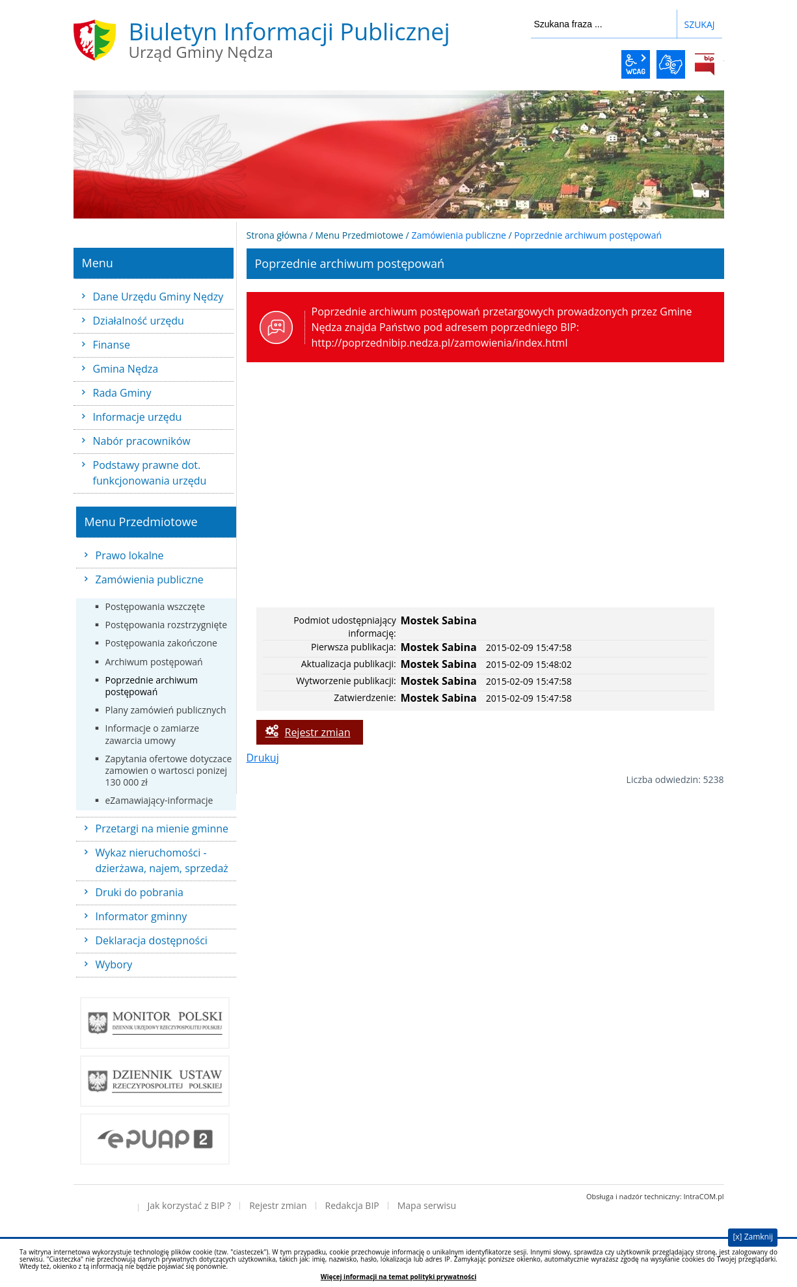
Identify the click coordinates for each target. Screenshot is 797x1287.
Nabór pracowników (142, 441)
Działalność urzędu (138, 320)
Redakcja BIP (352, 1205)
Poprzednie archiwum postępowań (151, 686)
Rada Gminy (122, 393)
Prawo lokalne (130, 555)
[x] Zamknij (753, 1236)
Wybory (114, 964)
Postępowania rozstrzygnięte (166, 624)
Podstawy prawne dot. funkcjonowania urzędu (150, 473)
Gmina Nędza (126, 369)
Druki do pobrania (140, 892)
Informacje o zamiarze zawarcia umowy (152, 734)
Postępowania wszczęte (155, 606)
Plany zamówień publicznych (165, 710)
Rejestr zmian (318, 732)
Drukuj (263, 757)
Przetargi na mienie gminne (162, 828)
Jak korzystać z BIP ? (190, 1205)
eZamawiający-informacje (159, 800)
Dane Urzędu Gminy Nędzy (158, 296)
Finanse (111, 345)
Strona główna (277, 235)
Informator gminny (141, 916)
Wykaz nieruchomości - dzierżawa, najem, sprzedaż (162, 860)
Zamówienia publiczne (150, 579)
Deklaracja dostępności (152, 940)
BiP (704, 64)
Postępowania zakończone (161, 643)
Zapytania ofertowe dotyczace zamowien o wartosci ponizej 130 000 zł (168, 770)
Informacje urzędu (137, 417)
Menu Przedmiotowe (359, 235)
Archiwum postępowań (154, 662)
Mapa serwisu (427, 1205)
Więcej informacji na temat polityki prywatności (398, 1276)
